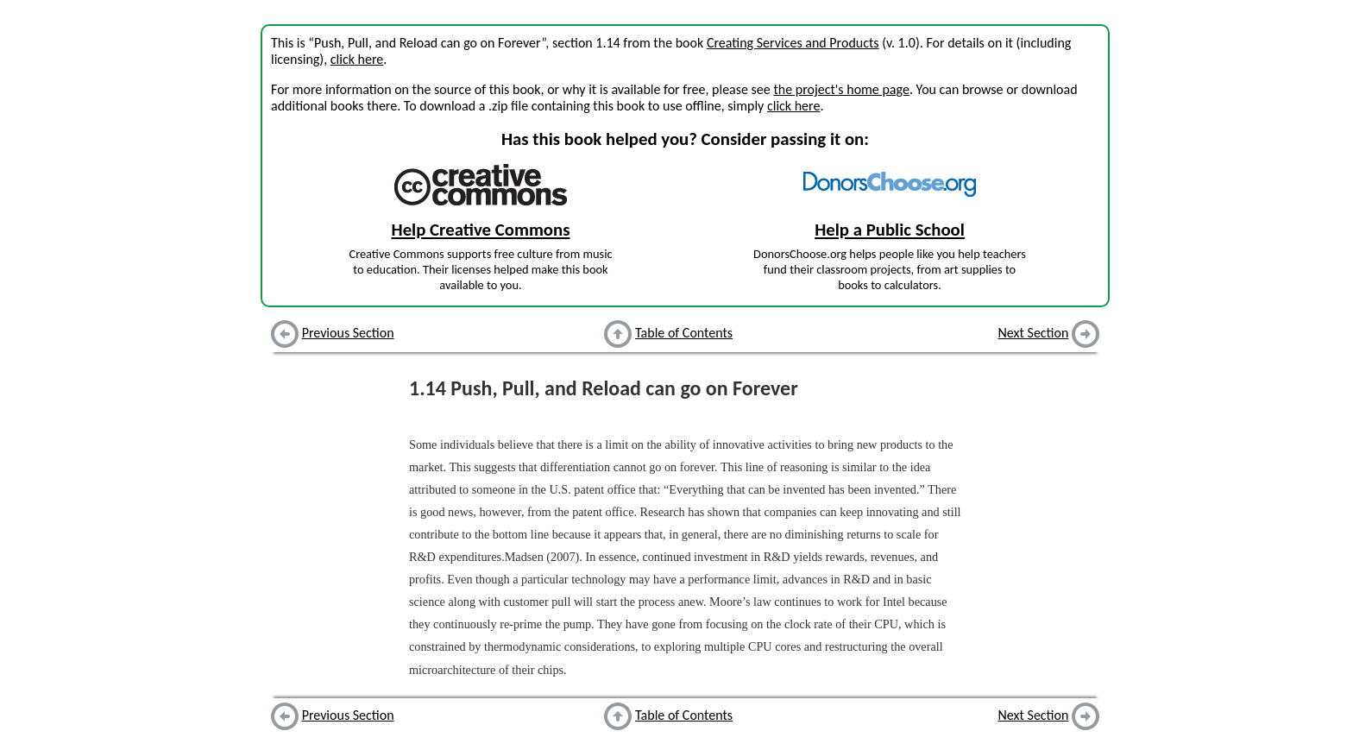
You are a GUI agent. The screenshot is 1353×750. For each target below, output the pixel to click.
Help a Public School (890, 229)
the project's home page (841, 89)
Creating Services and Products (793, 43)
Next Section (1033, 333)
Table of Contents (684, 333)
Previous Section (348, 333)
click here (356, 59)
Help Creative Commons (481, 229)
